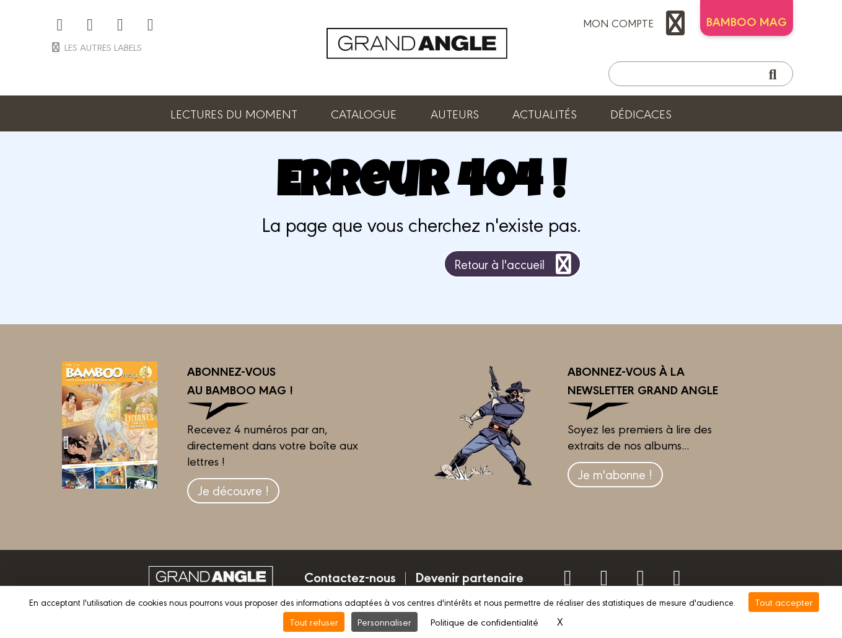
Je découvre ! (233, 490)
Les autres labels (96, 46)
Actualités (544, 113)
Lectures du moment (233, 113)
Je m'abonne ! (615, 474)
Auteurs (455, 113)
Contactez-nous (350, 576)
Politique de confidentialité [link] (484, 621)
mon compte (637, 23)
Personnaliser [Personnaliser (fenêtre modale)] (384, 621)
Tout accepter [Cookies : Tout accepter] (784, 601)
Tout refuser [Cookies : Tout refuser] (313, 621)
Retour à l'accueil (515, 264)
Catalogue (364, 113)
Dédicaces (641, 113)
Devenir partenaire (469, 576)
